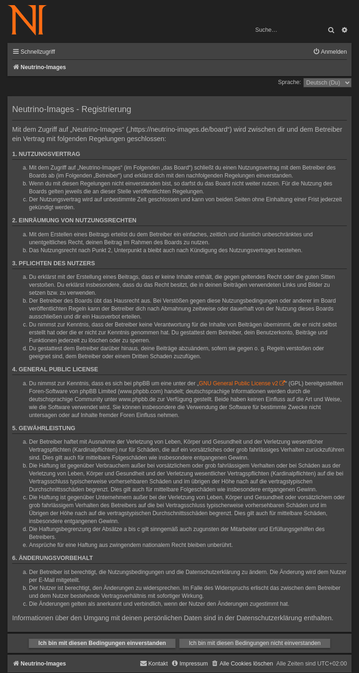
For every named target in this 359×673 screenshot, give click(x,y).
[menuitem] (330, 52)
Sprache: (289, 82)
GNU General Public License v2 (238, 383)
